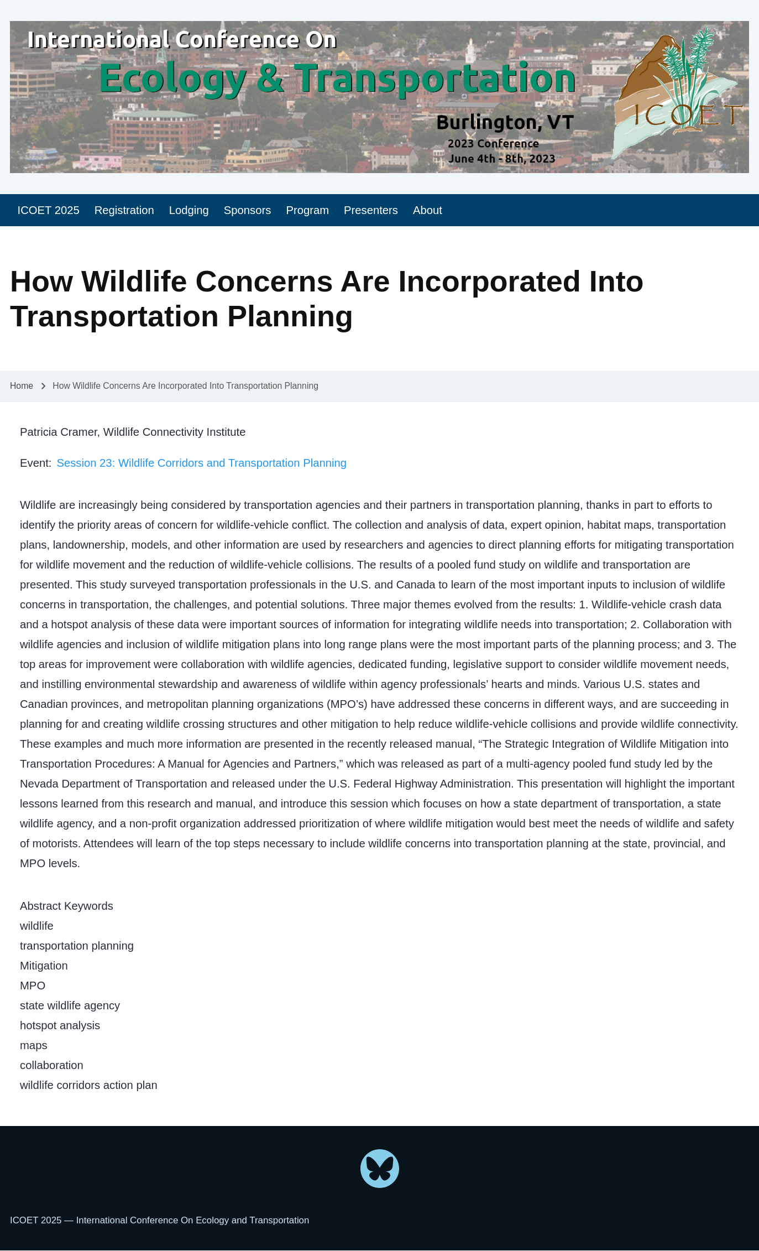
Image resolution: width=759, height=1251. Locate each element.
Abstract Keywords (66, 906)
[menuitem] (48, 210)
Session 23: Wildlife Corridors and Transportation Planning (201, 463)
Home (21, 385)
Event (34, 463)
